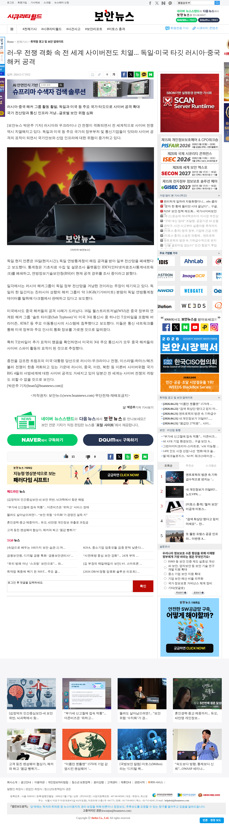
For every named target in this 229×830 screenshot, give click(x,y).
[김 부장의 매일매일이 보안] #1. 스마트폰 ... (112, 563)
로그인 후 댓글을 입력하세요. (70, 586)
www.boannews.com (78, 395)
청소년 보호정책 (81, 782)
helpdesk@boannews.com (177, 800)
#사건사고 (73, 29)
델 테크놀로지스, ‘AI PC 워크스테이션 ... (189, 456)
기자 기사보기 (138, 407)
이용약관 (39, 782)
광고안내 (26, 782)
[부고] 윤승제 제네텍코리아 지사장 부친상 (191, 216)
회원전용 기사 (179, 28)
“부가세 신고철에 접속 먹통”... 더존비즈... (190, 436)
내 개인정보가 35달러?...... (187, 418)
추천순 (190, 465)
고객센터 (112, 782)
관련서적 (139, 782)
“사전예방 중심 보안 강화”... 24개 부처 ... (111, 555)
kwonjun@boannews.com (116, 810)
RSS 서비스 (156, 782)
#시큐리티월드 (51, 29)
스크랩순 (211, 465)
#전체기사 (30, 29)
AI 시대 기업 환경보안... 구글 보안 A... (187, 441)
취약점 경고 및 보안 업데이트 (47, 41)
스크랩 (47, 2)
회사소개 (12, 782)
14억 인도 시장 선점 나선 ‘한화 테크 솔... (189, 451)
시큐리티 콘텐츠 (207, 28)
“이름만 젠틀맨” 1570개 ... (187, 403)
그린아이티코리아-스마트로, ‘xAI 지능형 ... (191, 446)
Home (10, 41)
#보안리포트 (93, 29)
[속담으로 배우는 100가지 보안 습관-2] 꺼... (36, 547)
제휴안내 (126, 782)
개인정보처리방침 (58, 782)
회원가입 (22, 2)
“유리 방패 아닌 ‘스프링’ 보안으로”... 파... (35, 563)
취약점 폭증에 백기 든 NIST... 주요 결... (33, 571)
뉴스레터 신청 (61, 2)
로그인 (10, 2)
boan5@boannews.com (44, 386)
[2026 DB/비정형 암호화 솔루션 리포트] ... (111, 571)
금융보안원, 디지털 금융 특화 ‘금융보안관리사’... (40, 555)
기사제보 (35, 2)
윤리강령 (99, 782)
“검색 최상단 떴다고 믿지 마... (190, 408)
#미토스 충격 (116, 29)
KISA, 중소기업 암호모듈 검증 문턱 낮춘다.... (113, 547)
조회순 (168, 465)
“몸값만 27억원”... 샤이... (187, 423)
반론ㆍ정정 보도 (212, 820)
